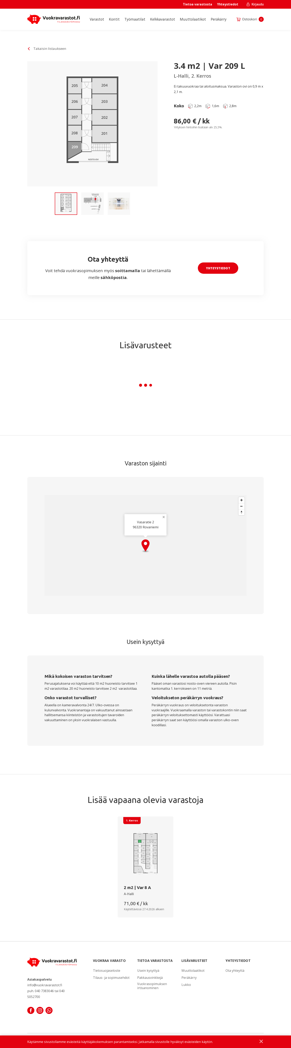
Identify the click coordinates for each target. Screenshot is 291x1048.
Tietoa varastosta (197, 4)
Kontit (114, 19)
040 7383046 (44, 991)
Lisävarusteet (194, 960)
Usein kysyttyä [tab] (145, 641)
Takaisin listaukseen (49, 48)
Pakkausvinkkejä (150, 978)
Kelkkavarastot (162, 19)
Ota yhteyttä (235, 971)
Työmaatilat (134, 19)
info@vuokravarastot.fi (44, 985)
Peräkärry (219, 19)
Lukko (186, 985)
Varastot (97, 19)
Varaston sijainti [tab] (146, 463)
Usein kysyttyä (148, 971)
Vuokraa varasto (109, 960)
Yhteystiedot (227, 4)
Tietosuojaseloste (106, 971)
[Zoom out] (241, 506)
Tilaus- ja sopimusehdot (111, 978)
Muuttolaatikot (193, 19)
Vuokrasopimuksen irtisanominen (152, 986)
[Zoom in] (241, 500)
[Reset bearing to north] (241, 512)
